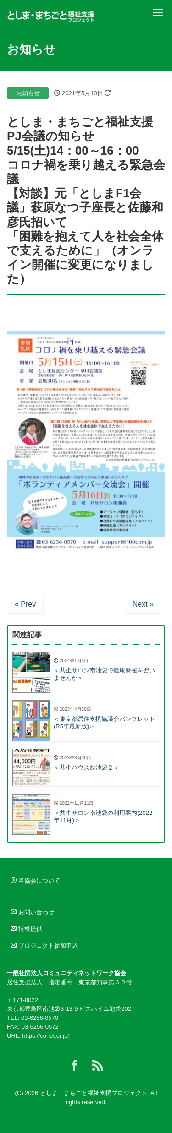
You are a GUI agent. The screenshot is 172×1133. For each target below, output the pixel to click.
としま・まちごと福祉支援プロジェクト (93, 1093)
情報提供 (26, 928)
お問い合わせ (32, 912)
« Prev (25, 604)
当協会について (35, 880)
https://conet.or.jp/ (45, 1035)
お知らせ (28, 93)
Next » (143, 604)
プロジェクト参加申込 (44, 945)
